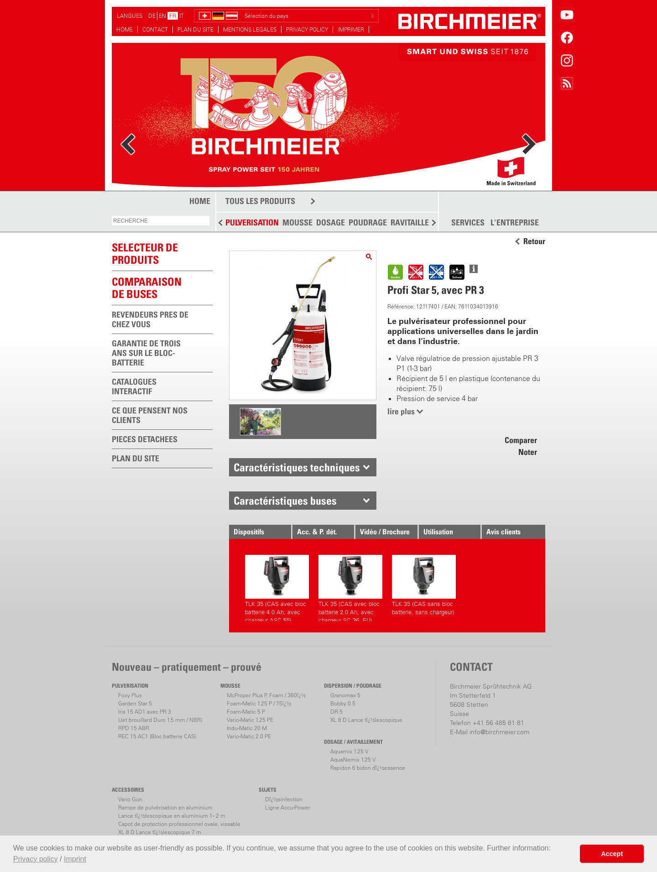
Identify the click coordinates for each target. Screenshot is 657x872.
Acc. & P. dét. (317, 531)
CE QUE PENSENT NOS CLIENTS (150, 415)
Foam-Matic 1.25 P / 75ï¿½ (259, 703)
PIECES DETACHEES (144, 439)
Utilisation (438, 531)
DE (152, 15)
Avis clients (503, 531)
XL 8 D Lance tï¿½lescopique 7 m (159, 832)
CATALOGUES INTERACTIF (134, 386)
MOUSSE (297, 222)
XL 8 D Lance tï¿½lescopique (366, 719)
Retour (534, 241)
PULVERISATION (252, 222)
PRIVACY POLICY (307, 29)
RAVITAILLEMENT (420, 222)
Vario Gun (130, 799)
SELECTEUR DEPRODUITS (145, 253)
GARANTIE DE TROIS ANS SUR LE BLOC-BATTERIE (146, 353)
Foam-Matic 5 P (246, 711)
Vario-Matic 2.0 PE (249, 736)
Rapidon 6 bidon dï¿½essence (367, 767)
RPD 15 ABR (133, 728)
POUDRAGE (368, 222)
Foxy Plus (130, 695)
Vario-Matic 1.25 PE (250, 719)
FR (172, 15)
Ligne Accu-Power (287, 807)
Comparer (521, 440)
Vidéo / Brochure (385, 531)
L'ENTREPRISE (514, 222)
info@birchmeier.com (499, 732)
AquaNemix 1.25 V (352, 759)
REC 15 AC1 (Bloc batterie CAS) (157, 736)
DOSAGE (330, 222)
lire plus (401, 411)
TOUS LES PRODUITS (260, 201)
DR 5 (336, 711)
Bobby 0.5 (342, 703)
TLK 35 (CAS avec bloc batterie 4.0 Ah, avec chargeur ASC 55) (277, 588)
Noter (527, 452)
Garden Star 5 (135, 703)
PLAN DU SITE (195, 29)
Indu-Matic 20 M (247, 728)
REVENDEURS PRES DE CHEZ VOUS (150, 319)
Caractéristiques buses (285, 500)
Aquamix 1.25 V (349, 751)
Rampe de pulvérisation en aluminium (165, 807)
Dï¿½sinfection (283, 799)
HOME (124, 29)
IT (181, 15)
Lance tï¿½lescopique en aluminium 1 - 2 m (171, 815)
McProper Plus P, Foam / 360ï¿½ (266, 695)
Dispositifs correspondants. (257, 533)
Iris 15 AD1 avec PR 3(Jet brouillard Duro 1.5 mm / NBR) (160, 715)
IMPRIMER (351, 29)
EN (162, 15)
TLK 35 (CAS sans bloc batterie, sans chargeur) (424, 585)
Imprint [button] (75, 859)
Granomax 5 (345, 695)
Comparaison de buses (147, 287)
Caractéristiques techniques (297, 467)
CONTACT (155, 29)
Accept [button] (612, 853)
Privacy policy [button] (35, 859)
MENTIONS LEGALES (249, 29)
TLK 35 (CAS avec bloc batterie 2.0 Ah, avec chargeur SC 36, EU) (350, 588)
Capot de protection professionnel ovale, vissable (179, 823)
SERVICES (468, 222)
